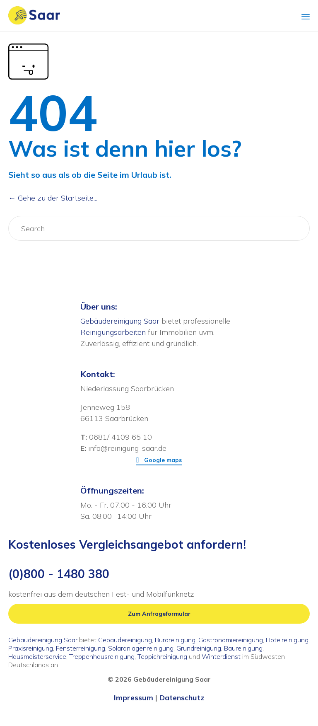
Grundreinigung (198, 648)
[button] (159, 460)
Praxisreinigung (30, 648)
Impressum (133, 697)
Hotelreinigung (287, 640)
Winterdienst (221, 656)
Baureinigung (243, 648)
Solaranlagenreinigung (140, 648)
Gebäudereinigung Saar (119, 321)
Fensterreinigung (80, 648)
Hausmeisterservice (37, 656)
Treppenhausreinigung (102, 656)
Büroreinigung (175, 640)
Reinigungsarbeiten (113, 332)
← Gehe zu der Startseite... (52, 198)
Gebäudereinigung (125, 640)
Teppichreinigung (162, 656)
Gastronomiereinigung (230, 640)
